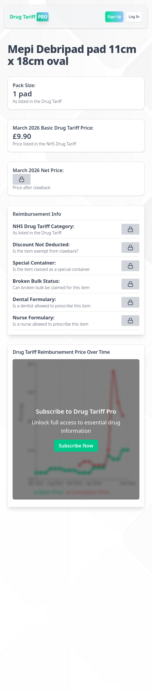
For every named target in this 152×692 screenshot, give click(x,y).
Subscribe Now (76, 445)
